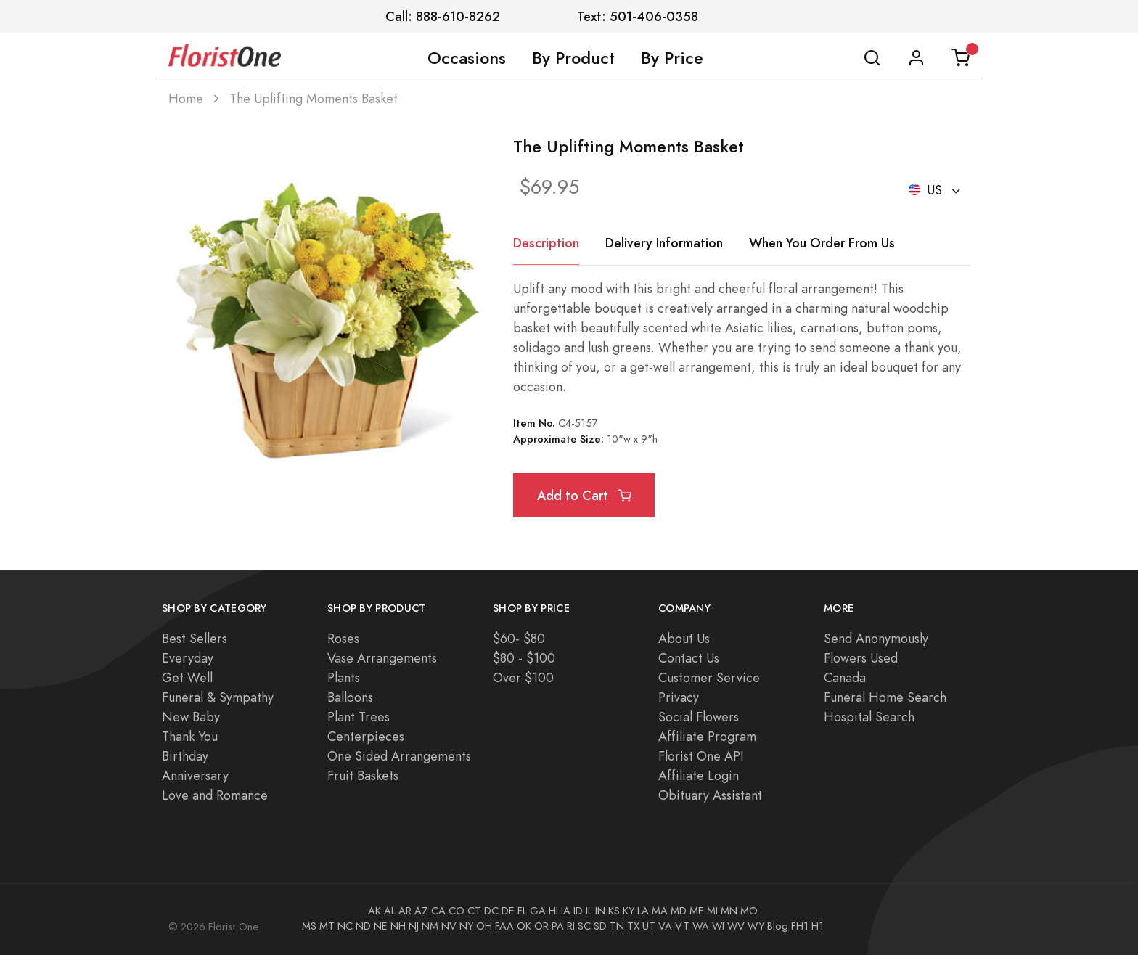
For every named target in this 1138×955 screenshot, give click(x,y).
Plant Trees (358, 717)
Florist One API (701, 756)
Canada (845, 677)
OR (541, 926)
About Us (684, 638)
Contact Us (688, 658)
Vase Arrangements (382, 658)
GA (538, 910)
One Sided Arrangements (399, 756)
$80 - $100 (524, 658)
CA (438, 910)
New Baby (191, 717)
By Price (672, 58)
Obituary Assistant (710, 795)
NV (449, 926)
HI (553, 910)
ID (578, 910)
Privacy (678, 697)
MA (660, 910)
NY (466, 926)
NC (345, 926)
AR (405, 910)
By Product (573, 58)
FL (522, 910)
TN (617, 926)
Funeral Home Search (885, 697)
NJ (414, 926)
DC (491, 910)
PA (558, 926)
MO (749, 910)
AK (374, 910)
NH (398, 926)
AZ (421, 910)
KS (614, 910)
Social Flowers (698, 717)
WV (736, 926)
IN (600, 910)
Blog (777, 926)
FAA (504, 926)
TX (633, 926)
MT (327, 926)
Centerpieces (365, 736)
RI (571, 926)
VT (682, 926)
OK (524, 926)
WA (700, 926)
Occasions (466, 58)
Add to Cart (584, 495)
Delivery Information (664, 243)
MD (679, 910)
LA (643, 910)
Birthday (185, 756)
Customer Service (709, 677)
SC (584, 926)
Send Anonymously (876, 638)
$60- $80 (519, 638)
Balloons (350, 697)
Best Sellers (194, 638)
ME (696, 910)
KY (628, 910)
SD (600, 926)
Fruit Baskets (362, 775)
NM (430, 926)
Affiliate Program (707, 736)
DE (508, 910)
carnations (830, 328)
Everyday (187, 658)
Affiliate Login (698, 775)
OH (484, 926)
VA (665, 926)
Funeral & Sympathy (218, 697)
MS (309, 926)
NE (381, 926)
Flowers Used (861, 658)
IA (565, 910)
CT (474, 910)
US (927, 190)
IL (589, 910)
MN (729, 910)
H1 (817, 926)
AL (390, 910)
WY (756, 926)
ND (363, 926)
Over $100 (523, 677)
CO (456, 910)
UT (648, 926)
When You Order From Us (822, 243)
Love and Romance (215, 795)
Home (185, 98)
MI (712, 910)
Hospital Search (869, 717)
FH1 (800, 926)
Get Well (187, 677)
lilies (780, 328)
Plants (343, 677)
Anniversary (195, 775)
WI (718, 926)
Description (546, 243)
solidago (536, 347)
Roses (343, 638)
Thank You (190, 736)
